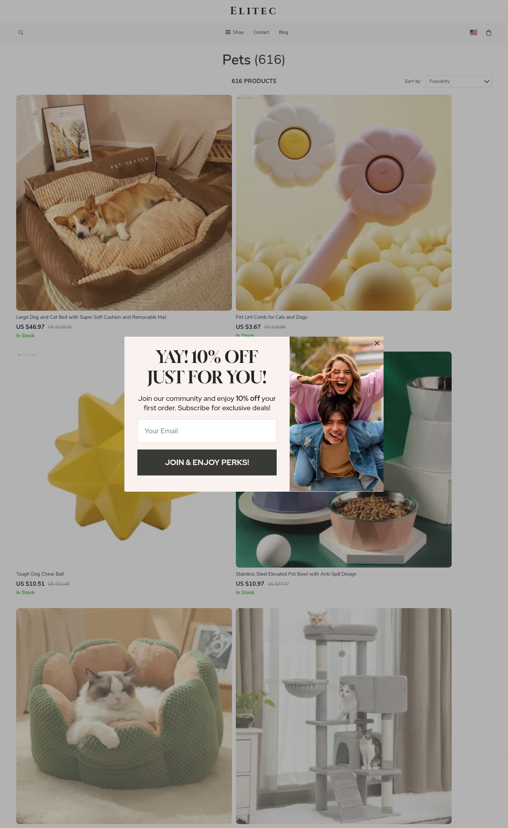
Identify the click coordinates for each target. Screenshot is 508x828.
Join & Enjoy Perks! (207, 462)
